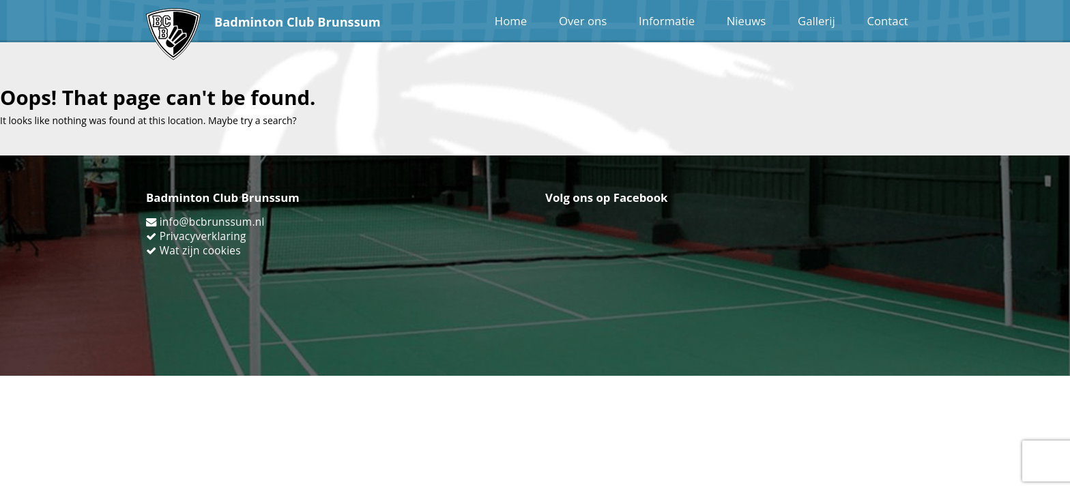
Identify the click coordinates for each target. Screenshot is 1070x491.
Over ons (583, 21)
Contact (887, 21)
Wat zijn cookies (200, 250)
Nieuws (746, 21)
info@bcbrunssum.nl (212, 222)
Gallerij (816, 21)
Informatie (667, 21)
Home (511, 21)
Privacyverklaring (203, 236)
